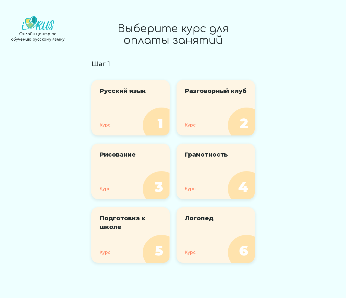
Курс (104, 125)
